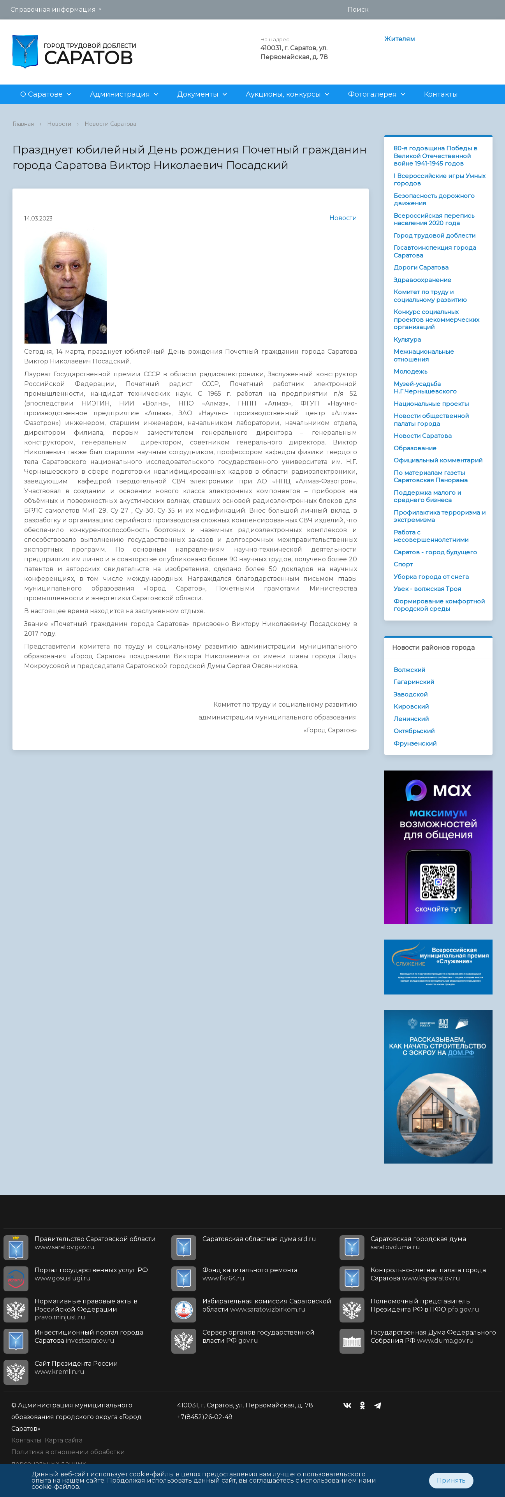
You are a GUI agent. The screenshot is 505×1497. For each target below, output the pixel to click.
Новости (59, 123)
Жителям (399, 39)
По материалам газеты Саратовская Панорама (431, 476)
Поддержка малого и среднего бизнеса (427, 496)
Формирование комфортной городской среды (439, 605)
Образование (415, 448)
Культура (407, 339)
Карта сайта (64, 1440)
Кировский (411, 706)
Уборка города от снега (431, 576)
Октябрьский (414, 731)
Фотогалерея (372, 94)
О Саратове (41, 94)
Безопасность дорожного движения (434, 199)
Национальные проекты (431, 403)
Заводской (411, 694)
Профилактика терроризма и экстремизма (440, 516)
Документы (197, 94)
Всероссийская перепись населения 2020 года (434, 219)
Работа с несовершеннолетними (431, 536)
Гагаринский (414, 682)
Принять (451, 1480)
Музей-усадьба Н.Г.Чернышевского (425, 387)
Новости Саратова (110, 123)
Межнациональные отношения (424, 355)
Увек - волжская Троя (427, 588)
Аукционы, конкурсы (283, 94)
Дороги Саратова (421, 267)
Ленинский (411, 719)
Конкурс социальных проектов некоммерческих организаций (436, 319)
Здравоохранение (422, 280)
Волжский (409, 670)
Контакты (441, 94)
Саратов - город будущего (435, 552)
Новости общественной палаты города (431, 419)
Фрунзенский (415, 743)
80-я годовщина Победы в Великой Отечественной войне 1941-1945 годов (435, 156)
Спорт (403, 564)
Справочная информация (53, 9)
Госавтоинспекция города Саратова (435, 251)
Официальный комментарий (438, 460)
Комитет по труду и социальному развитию (430, 295)
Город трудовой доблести (434, 235)
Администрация (120, 94)
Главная (23, 123)
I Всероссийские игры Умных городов (440, 179)
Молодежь (410, 371)
